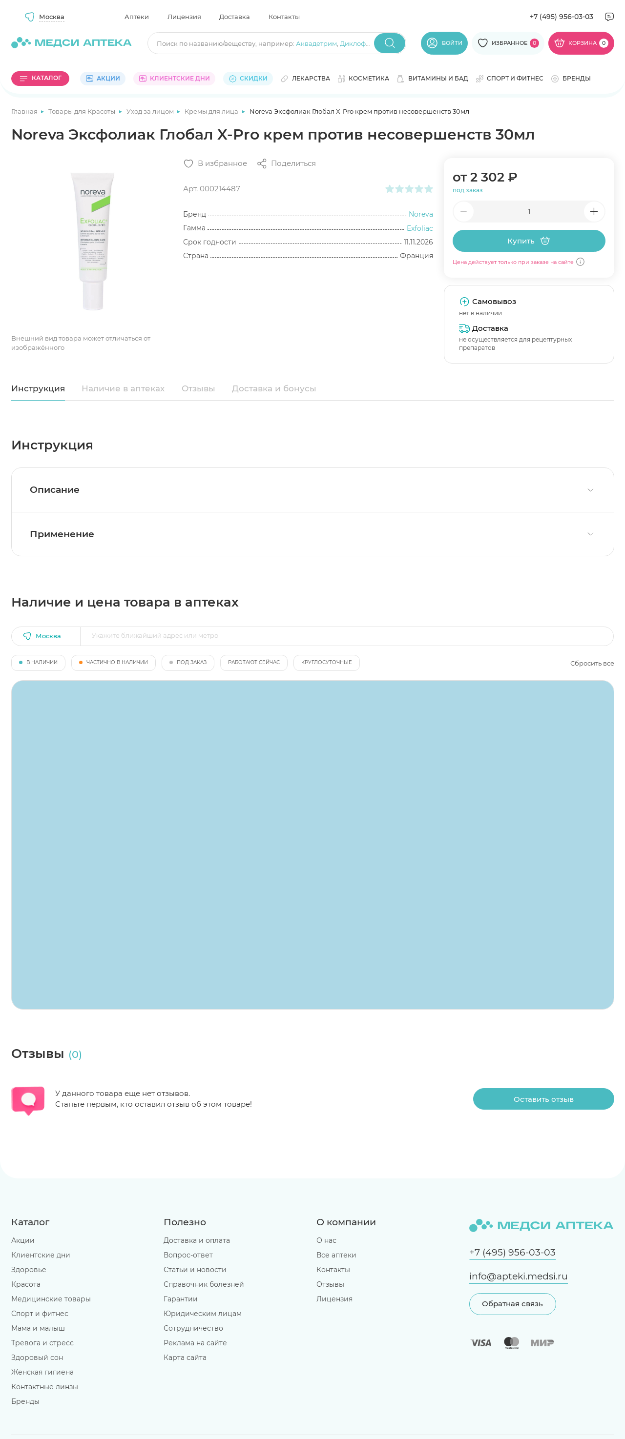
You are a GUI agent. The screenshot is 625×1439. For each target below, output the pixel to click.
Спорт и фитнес (39, 1313)
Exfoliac (420, 228)
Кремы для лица (212, 111)
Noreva (421, 214)
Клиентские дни (40, 1255)
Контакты (284, 16)
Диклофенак (361, 43)
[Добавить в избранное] (215, 163)
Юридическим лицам (203, 1313)
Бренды (25, 1401)
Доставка (234, 16)
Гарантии (181, 1299)
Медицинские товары (51, 1299)
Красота (26, 1284)
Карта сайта (185, 1357)
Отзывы (198, 388)
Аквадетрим (316, 43)
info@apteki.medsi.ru (518, 1276)
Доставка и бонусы (274, 388)
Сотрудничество (193, 1328)
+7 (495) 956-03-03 (561, 16)
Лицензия (184, 16)
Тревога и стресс (42, 1342)
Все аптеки (336, 1255)
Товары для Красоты (82, 111)
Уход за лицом (150, 111)
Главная (25, 111)
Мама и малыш (38, 1328)
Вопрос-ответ (188, 1255)
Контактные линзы (44, 1386)
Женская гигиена (42, 1372)
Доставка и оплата (197, 1240)
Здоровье (28, 1269)
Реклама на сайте (195, 1342)
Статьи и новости (195, 1269)
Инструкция (38, 388)
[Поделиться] (286, 163)
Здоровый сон (37, 1357)
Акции (23, 1240)
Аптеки (137, 16)
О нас (326, 1240)
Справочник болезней (204, 1284)
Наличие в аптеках (123, 388)
